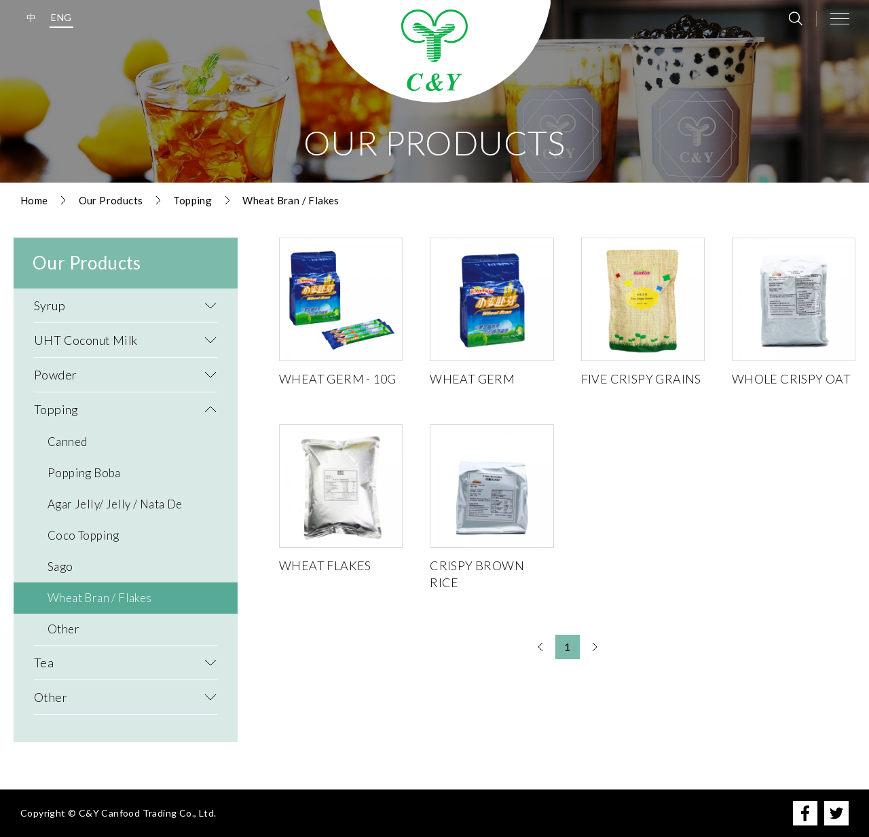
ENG (61, 17)
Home (34, 200)
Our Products (111, 200)
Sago (60, 566)
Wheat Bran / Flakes (290, 200)
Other (63, 629)
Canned (67, 441)
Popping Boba (84, 473)
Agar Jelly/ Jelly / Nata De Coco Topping (115, 519)
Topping (192, 200)
